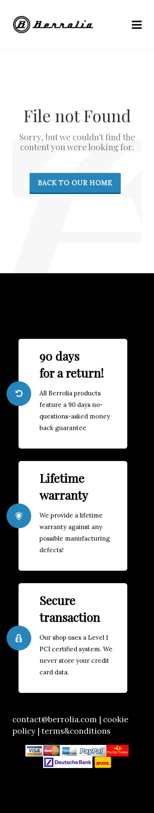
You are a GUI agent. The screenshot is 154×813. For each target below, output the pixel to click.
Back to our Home (75, 183)
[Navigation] (137, 25)
